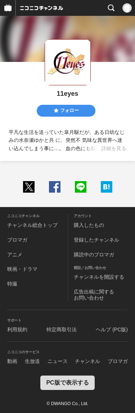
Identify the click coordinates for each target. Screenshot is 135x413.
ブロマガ (17, 240)
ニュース (58, 361)
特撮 (12, 284)
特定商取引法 (61, 329)
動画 (12, 361)
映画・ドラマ (22, 269)
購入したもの (89, 225)
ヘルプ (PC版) (112, 329)
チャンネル (87, 361)
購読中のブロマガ (94, 254)
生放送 (32, 361)
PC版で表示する (67, 383)
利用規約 (17, 329)
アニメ (14, 254)
